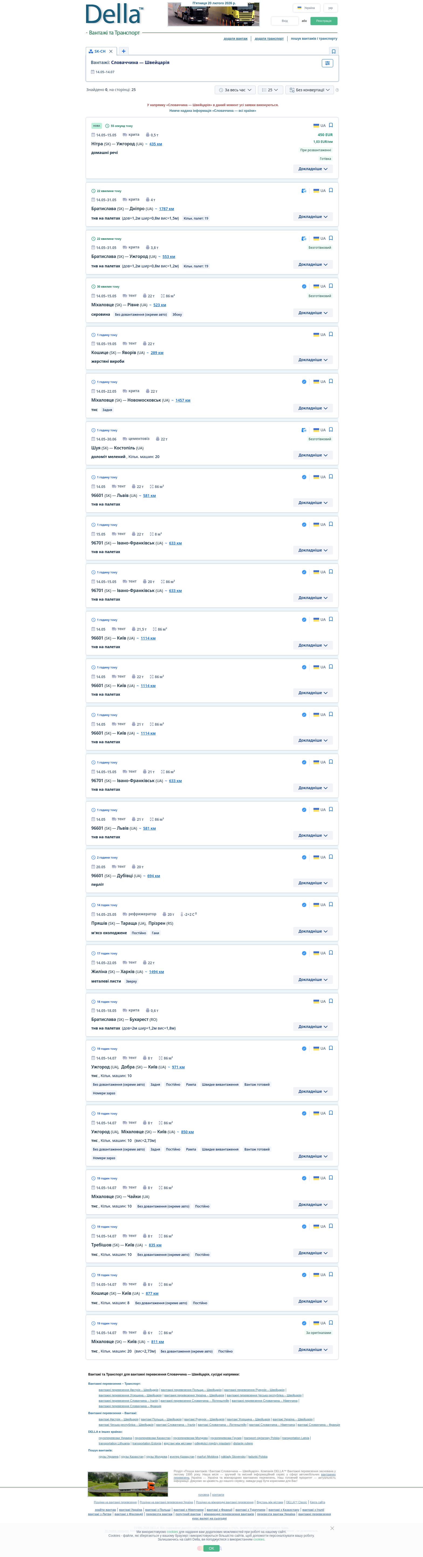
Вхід (285, 20)
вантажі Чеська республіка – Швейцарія (126, 1424)
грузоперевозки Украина (115, 1438)
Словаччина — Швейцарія (130, 62)
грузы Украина (108, 1456)
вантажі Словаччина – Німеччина (272, 1424)
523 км (159, 304)
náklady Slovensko (233, 1456)
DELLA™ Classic (296, 1502)
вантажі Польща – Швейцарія (161, 1419)
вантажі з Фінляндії (129, 1514)
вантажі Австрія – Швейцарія (118, 1419)
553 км (168, 256)
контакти (218, 1494)
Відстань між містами (270, 1502)
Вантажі (130, 1413)
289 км (157, 352)
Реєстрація (323, 20)
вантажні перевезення (314, 1514)
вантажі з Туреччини (250, 1509)
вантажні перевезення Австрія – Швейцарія (128, 1389)
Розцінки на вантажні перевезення (115, 1502)
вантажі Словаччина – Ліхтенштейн (222, 1424)
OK (211, 1548)
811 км (157, 1341)
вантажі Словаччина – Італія (175, 1424)
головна (203, 1494)
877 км (152, 1293)
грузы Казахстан (132, 1456)
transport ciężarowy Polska (261, 1438)
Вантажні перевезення (104, 1383)
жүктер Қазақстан (182, 1456)
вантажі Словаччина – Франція (319, 1424)
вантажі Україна (130, 1509)
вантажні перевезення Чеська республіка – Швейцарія (264, 1395)
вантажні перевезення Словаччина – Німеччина (265, 1400)
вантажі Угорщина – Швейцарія (248, 1419)
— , (132, 923)
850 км (187, 1131)
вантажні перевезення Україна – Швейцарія (194, 1395)
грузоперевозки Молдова (190, 1438)
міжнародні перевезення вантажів (229, 1514)
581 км (149, 495)
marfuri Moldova (207, 1456)
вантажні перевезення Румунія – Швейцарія (254, 1389)
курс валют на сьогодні (209, 1518)
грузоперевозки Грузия (226, 1438)
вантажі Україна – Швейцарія (293, 1419)
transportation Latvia (295, 1438)
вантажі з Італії (313, 1509)
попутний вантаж (188, 1514)
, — (128, 1067)
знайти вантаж (105, 1509)
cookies (172, 1532)
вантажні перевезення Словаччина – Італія (128, 1400)
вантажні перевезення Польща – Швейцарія (191, 1389)
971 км (178, 1067)
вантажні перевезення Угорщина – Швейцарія (130, 1395)
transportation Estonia (146, 1443)
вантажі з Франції (219, 1509)
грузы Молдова (156, 1456)
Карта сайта (317, 1502)
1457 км (183, 400)
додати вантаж (236, 39)
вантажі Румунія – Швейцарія (204, 1419)
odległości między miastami (213, 1443)
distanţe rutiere (243, 1443)
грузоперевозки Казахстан (152, 1438)
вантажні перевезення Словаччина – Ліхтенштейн (195, 1400)
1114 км (148, 638)
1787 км (166, 208)
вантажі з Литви (99, 1514)
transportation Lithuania (114, 1443)
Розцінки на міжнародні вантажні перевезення (225, 1502)
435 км (155, 143)
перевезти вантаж (159, 1514)
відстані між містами (178, 1443)
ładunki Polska (258, 1456)
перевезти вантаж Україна (276, 1514)
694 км (153, 875)
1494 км (156, 971)
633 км (175, 543)
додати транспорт (269, 39)
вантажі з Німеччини (189, 1509)
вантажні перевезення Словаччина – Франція (130, 1406)
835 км (155, 1244)
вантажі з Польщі (157, 1509)
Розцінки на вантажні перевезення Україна (166, 1502)
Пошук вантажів (100, 1450)
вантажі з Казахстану (283, 1509)
